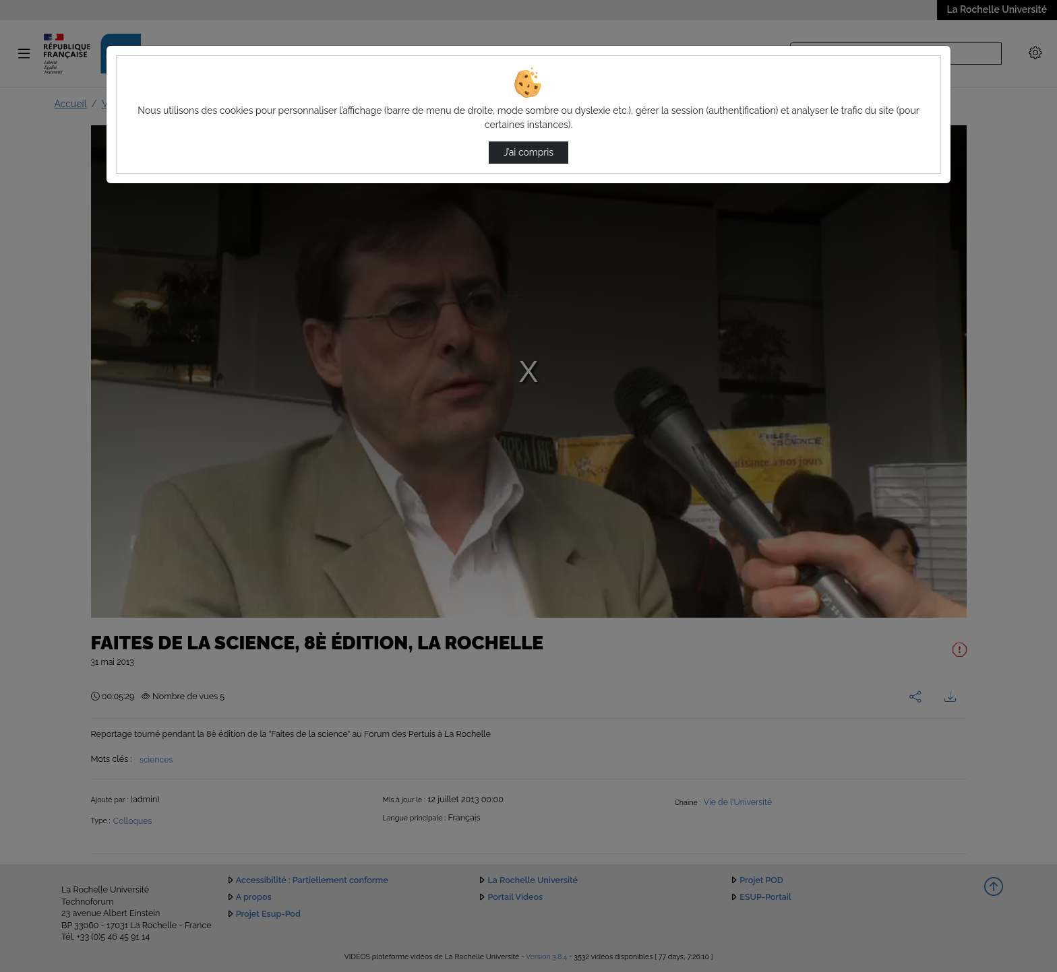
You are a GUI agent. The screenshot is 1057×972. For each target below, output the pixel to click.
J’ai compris (528, 152)
